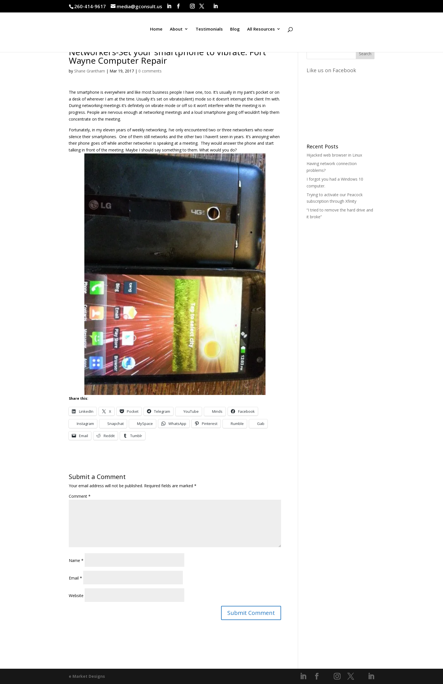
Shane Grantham (89, 71)
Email (75, 578)
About (176, 32)
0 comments (150, 71)
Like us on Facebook (331, 70)
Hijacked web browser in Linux (334, 155)
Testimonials (209, 32)
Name (76, 560)
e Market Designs (87, 676)
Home (156, 32)
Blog (235, 32)
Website (76, 595)
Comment (80, 496)
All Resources (261, 32)
